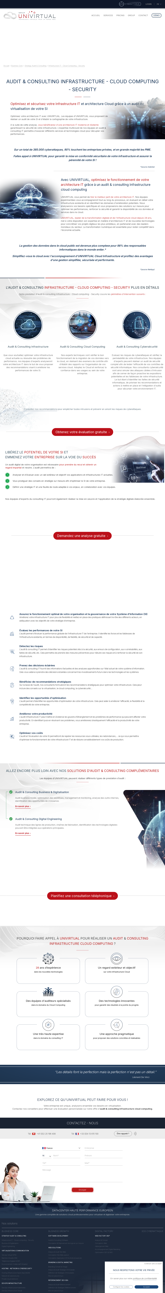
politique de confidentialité (145, 1278)
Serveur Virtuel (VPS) (9, 1234)
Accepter (146, 1287)
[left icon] (43, 1127)
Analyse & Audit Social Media (58, 1278)
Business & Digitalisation (10, 1222)
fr (159, 4)
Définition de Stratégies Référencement (62, 1267)
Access (4, 1278)
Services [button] (108, 15)
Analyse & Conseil (101, 1219)
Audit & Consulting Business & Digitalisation (42, 771)
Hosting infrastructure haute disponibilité (16, 1252)
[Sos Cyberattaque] (130, 4)
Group (131, 15)
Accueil (95, 15)
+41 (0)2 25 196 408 (46, 1112)
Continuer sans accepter (153, 1263)
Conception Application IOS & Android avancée (65, 1237)
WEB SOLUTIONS (54, 1227)
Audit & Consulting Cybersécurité (136, 325)
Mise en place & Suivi (55, 1255)
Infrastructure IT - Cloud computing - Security (66, 45)
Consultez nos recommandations (40, 388)
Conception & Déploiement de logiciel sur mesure (66, 1222)
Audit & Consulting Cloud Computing (82, 325)
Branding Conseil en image (57, 1246)
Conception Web (101, 1222)
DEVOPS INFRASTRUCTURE (12, 1262)
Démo (156, 15)
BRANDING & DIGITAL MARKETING (60, 1241)
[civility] (46, 1134)
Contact (143, 15)
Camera (4, 1284)
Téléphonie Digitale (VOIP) (11, 1240)
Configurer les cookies (121, 1287)
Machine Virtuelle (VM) (9, 1237)
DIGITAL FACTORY (104, 1210)
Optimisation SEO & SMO (104, 1231)
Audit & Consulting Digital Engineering (38, 798)
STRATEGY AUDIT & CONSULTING (14, 1215)
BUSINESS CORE (10, 1210)
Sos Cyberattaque (152, 1210)
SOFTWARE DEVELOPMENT (58, 1215)
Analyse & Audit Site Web (57, 1231)
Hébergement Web (101, 1225)
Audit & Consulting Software (58, 1219)
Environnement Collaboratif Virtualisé (14, 1243)
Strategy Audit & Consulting (35, 45)
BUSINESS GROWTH (58, 1210)
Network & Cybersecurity (10, 1255)
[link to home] (29, 15)
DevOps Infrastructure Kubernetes (13, 1267)
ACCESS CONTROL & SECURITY (13, 1274)
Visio (3, 1281)
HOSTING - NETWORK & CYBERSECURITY (17, 1247)
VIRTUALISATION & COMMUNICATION (15, 1230)
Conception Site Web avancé (58, 1234)
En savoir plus (23, 785)
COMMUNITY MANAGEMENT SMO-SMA (62, 1274)
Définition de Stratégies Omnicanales (61, 1252)
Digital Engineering (8, 1225)
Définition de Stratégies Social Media (61, 1281)
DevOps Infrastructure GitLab (12, 1270)
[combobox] (61, 1127)
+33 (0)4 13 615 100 (89, 1112)
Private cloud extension (10, 1258)
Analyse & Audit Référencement (59, 1263)
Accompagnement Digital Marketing (107, 1228)
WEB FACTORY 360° (102, 1215)
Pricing (120, 15)
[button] (79, 1127)
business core (17, 45)
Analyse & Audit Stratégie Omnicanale (61, 1249)
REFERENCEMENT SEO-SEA (58, 1259)
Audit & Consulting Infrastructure (28, 325)
